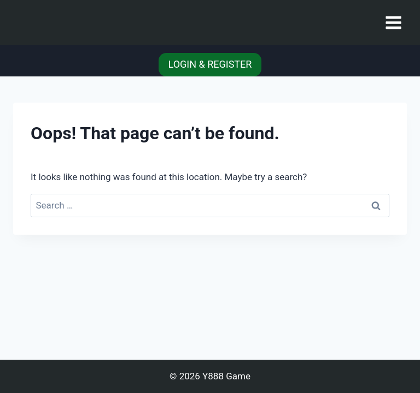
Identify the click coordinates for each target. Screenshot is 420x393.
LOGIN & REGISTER (210, 64)
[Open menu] (393, 22)
